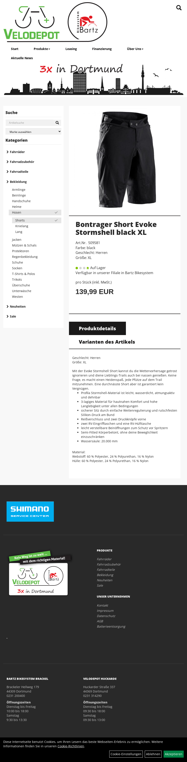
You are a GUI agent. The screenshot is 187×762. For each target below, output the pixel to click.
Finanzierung (102, 49)
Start (14, 49)
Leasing (71, 49)
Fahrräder (17, 152)
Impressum (105, 611)
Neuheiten (18, 306)
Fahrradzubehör (22, 162)
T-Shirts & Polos (23, 274)
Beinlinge (19, 195)
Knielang (21, 226)
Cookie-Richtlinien (71, 746)
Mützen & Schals (24, 245)
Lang (18, 232)
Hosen (16, 212)
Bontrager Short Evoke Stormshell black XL (116, 228)
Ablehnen (153, 754)
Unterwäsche (21, 291)
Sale (13, 316)
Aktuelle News (22, 58)
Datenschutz (106, 616)
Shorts (20, 220)
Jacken (16, 239)
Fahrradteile (19, 172)
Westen (17, 296)
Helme (16, 207)
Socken (17, 268)
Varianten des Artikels (107, 341)
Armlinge (18, 189)
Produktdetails (97, 328)
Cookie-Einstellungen (126, 754)
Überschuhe (21, 285)
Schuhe (17, 262)
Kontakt (102, 605)
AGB (100, 621)
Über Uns (135, 49)
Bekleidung (18, 182)
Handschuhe (21, 201)
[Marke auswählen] (33, 131)
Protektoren (20, 251)
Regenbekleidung (25, 257)
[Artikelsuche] (179, 8)
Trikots (17, 279)
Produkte (42, 49)
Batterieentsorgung (111, 626)
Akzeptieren (173, 754)
